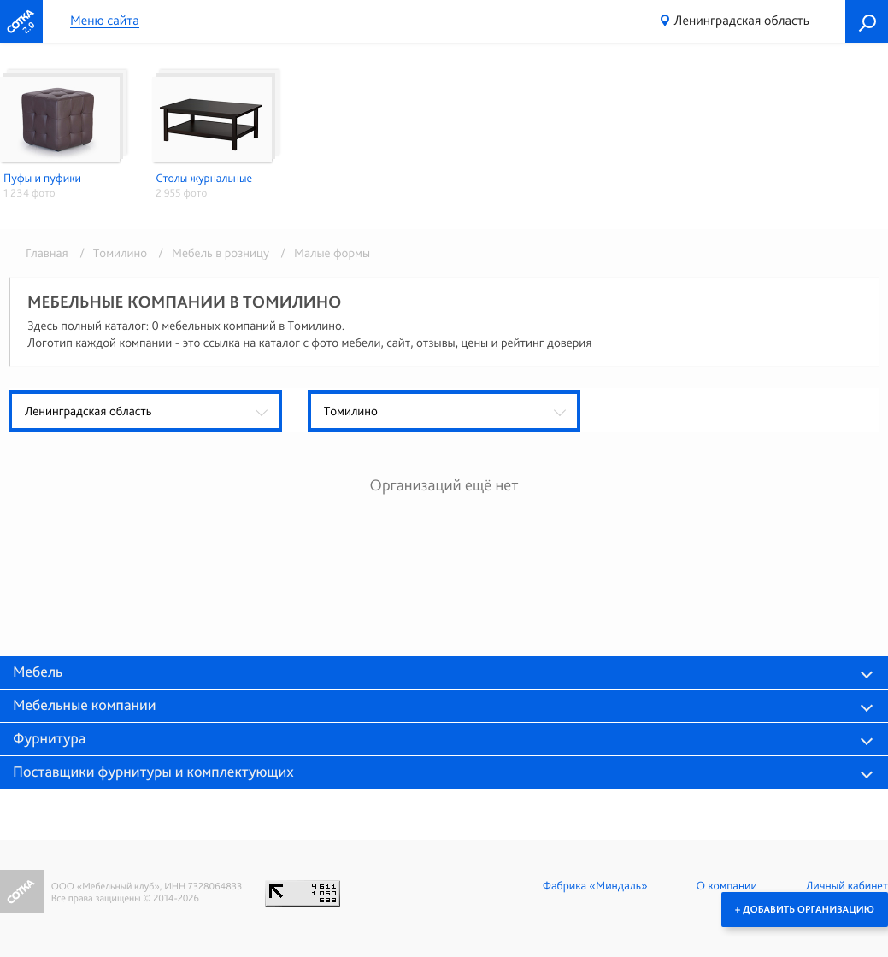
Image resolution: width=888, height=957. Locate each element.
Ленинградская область (741, 20)
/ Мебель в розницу (211, 253)
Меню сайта (104, 21)
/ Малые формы (321, 253)
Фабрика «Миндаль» (595, 886)
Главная (47, 253)
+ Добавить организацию (804, 909)
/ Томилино (110, 253)
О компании (727, 886)
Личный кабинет (847, 886)
